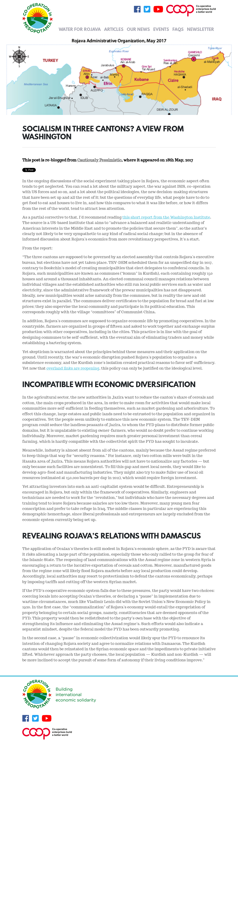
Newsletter (200, 29)
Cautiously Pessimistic (99, 160)
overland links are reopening (72, 368)
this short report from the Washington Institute (166, 217)
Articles (113, 29)
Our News (138, 29)
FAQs (178, 29)
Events (161, 29)
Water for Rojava (80, 29)
